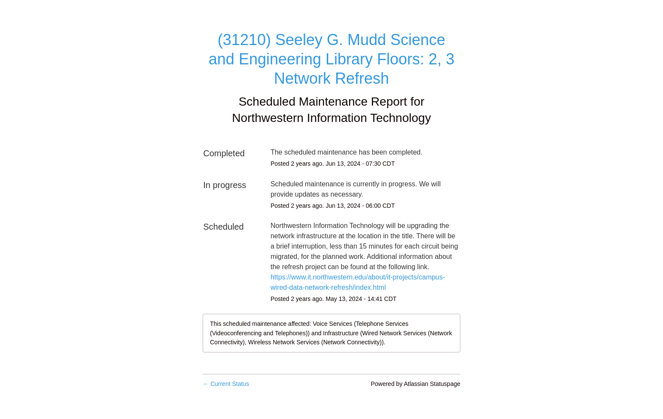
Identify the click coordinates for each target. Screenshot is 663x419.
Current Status (226, 383)
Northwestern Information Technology (331, 117)
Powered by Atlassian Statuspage (415, 383)
